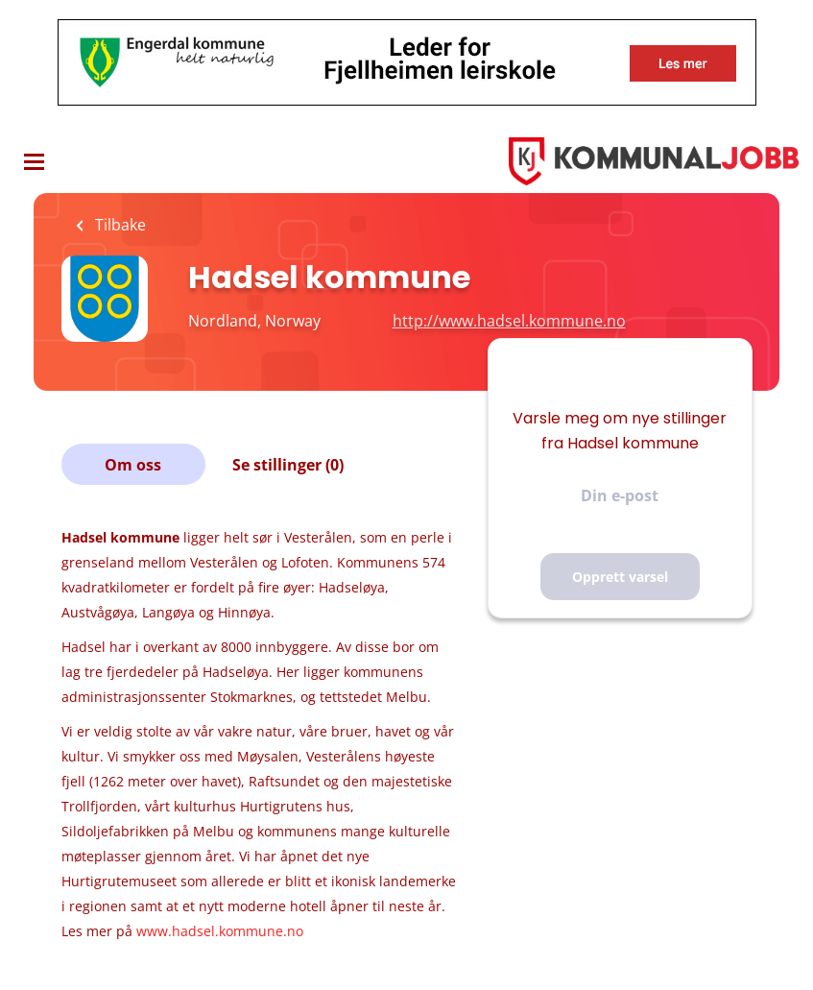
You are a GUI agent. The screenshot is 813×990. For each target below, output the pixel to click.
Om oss (133, 464)
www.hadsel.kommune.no (219, 931)
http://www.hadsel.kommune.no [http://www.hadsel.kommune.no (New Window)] (509, 320)
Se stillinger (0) (288, 464)
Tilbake (118, 224)
